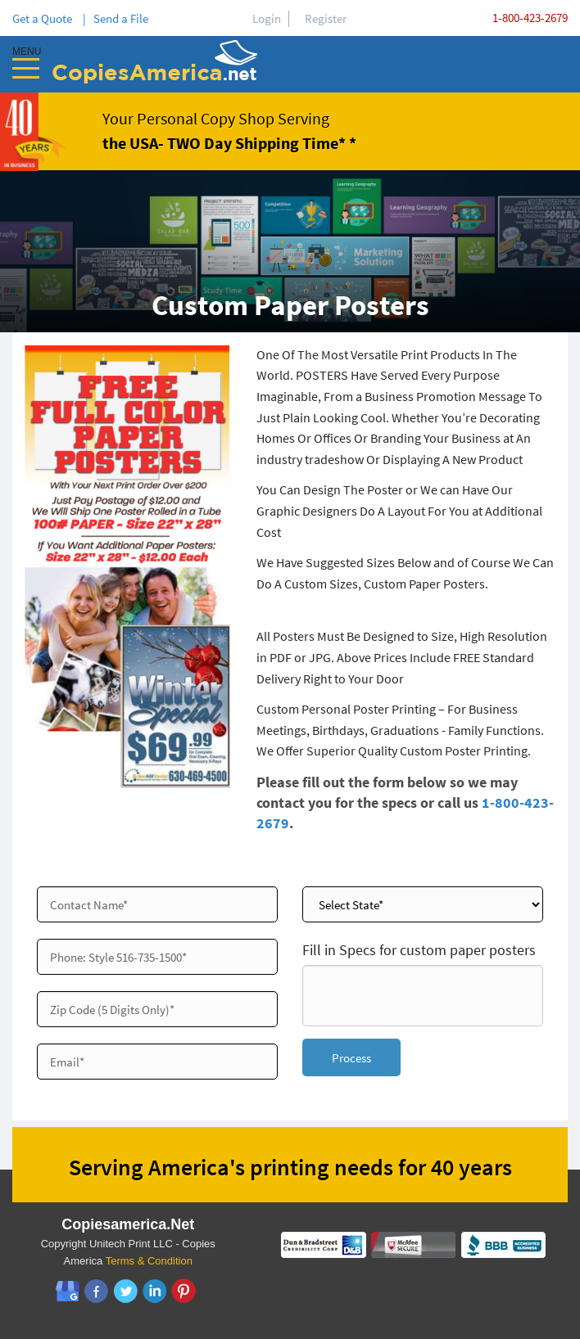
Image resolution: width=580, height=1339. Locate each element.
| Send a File (115, 18)
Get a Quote (44, 18)
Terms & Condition (149, 1261)
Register (326, 18)
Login (266, 18)
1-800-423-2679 (530, 17)
